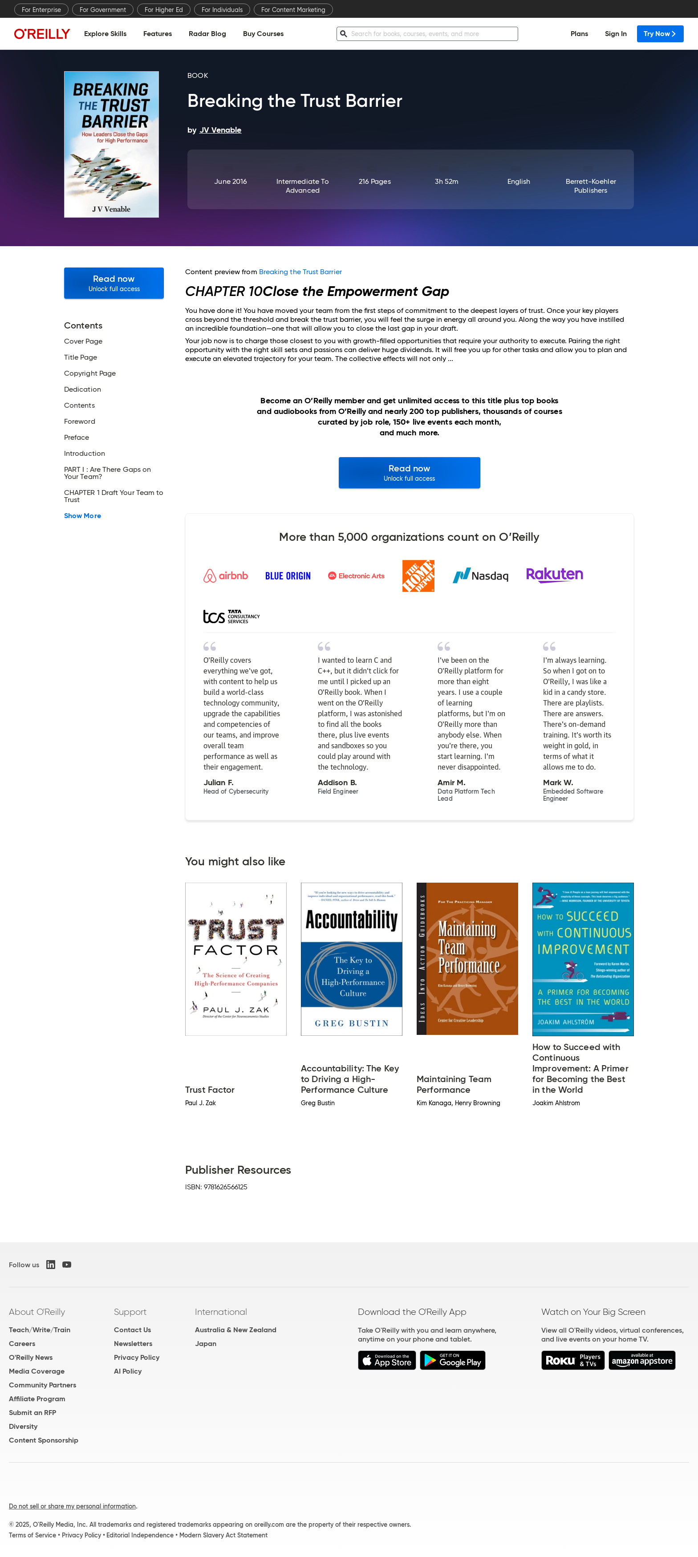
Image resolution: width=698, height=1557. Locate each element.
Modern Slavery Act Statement (223, 1535)
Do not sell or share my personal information (72, 1506)
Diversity (23, 1426)
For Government (103, 10)
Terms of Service (32, 1535)
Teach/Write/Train (39, 1329)
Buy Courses (263, 33)
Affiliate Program (37, 1398)
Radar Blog (207, 33)
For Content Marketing (293, 10)
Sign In (616, 33)
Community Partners (42, 1385)
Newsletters (133, 1343)
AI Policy (128, 1371)
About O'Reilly (37, 1311)
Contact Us (132, 1329)
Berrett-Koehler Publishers (591, 186)
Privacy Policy (136, 1357)
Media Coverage (37, 1371)
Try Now (660, 33)
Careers (22, 1343)
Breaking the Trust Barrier (300, 272)
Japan (205, 1343)
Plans (579, 33)
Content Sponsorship (43, 1440)
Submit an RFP (32, 1412)
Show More (82, 515)
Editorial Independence (140, 1535)
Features (157, 33)
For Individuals (222, 10)
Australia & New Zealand (235, 1329)
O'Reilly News (31, 1357)
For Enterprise (41, 10)
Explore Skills (105, 33)
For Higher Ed (164, 10)
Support (130, 1311)
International (221, 1311)
